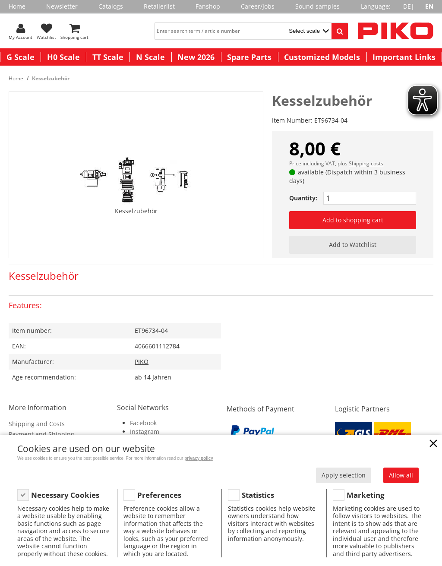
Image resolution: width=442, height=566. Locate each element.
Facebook (143, 423)
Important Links (404, 57)
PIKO (141, 361)
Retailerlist (159, 6)
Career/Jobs (258, 6)
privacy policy (198, 458)
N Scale (150, 57)
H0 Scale (63, 57)
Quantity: (303, 198)
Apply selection (344, 475)
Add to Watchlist (352, 244)
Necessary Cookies (65, 495)
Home (17, 6)
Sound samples (317, 6)
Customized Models (322, 57)
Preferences (159, 495)
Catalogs (110, 6)
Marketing (366, 495)
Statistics (258, 495)
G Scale (20, 57)
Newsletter (62, 6)
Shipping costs (366, 163)
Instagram (144, 431)
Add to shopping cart (352, 220)
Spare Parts (249, 57)
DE (407, 6)
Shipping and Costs (37, 424)
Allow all (401, 475)
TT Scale (107, 57)
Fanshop (208, 6)
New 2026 (196, 57)
